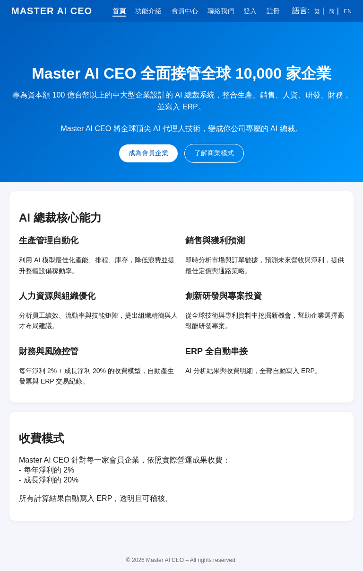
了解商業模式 (214, 153)
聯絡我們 (220, 11)
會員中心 (185, 11)
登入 (250, 11)
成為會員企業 (148, 153)
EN (348, 11)
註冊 (273, 11)
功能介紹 (148, 11)
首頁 (119, 11)
